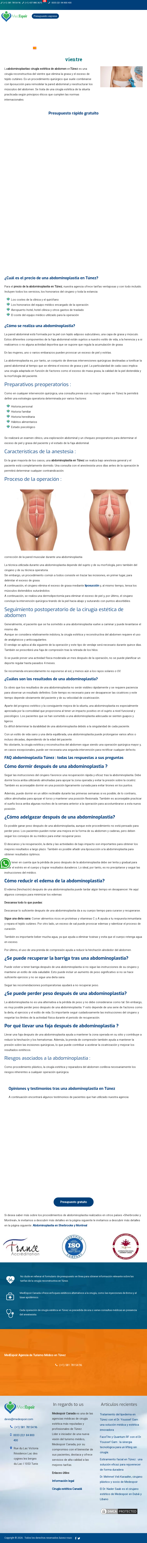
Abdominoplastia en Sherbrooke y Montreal (60, 1225)
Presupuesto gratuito (73, 1202)
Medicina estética (102, 32)
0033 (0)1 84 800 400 (59, 3)
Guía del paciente (14, 48)
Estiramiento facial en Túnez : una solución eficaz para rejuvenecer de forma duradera (121, 1464)
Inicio (7, 32)
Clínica (124, 32)
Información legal (63, 1481)
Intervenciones (74, 32)
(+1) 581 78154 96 (10, 3)
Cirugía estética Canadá (67, 1489)
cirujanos (51, 32)
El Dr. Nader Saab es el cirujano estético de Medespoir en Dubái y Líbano (121, 1494)
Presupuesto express (45, 16)
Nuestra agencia (28, 32)
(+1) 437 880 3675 (34, 3)
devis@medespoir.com (18, 1419)
